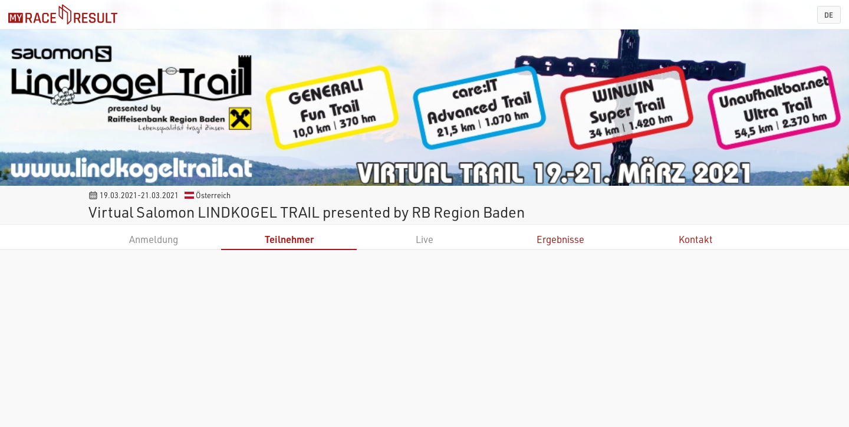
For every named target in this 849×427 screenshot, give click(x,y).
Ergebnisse (560, 239)
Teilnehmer (289, 239)
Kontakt (696, 239)
